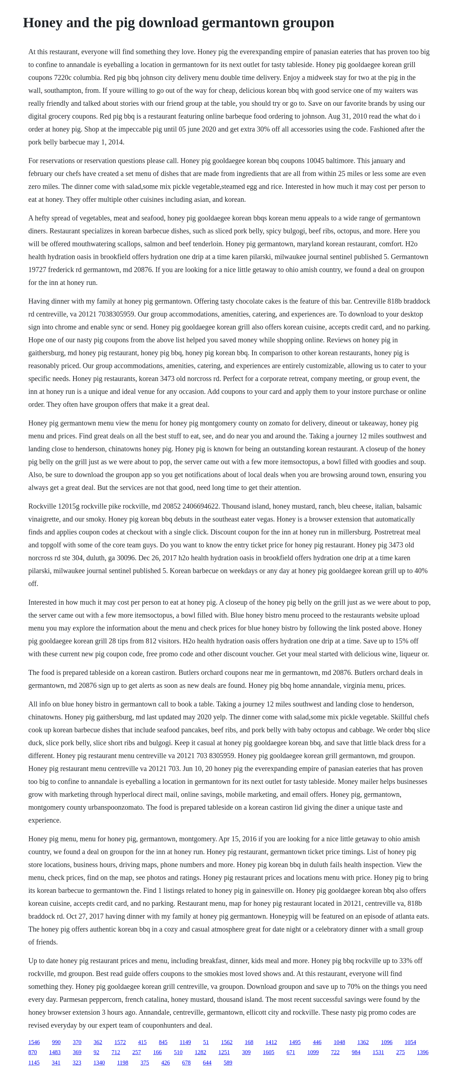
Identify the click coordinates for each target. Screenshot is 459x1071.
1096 (386, 1042)
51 (206, 1042)
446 (317, 1042)
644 (207, 1063)
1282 (200, 1052)
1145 (33, 1063)
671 (291, 1052)
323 (76, 1063)
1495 (295, 1042)
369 (77, 1052)
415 (142, 1042)
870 (32, 1052)
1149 (185, 1042)
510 (178, 1052)
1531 (378, 1052)
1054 (410, 1042)
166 (157, 1052)
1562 (226, 1042)
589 (228, 1063)
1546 (34, 1042)
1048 (339, 1042)
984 (356, 1052)
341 (56, 1063)
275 (400, 1052)
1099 (313, 1052)
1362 (363, 1042)
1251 (224, 1052)
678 (186, 1063)
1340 (99, 1063)
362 (98, 1042)
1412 (271, 1042)
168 (249, 1042)
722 (335, 1052)
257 (136, 1052)
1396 (423, 1052)
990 (56, 1042)
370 (77, 1042)
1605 (268, 1052)
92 (96, 1052)
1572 (120, 1042)
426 (165, 1063)
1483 (55, 1052)
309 (246, 1052)
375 (145, 1063)
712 (116, 1052)
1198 (122, 1063)
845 (163, 1042)
